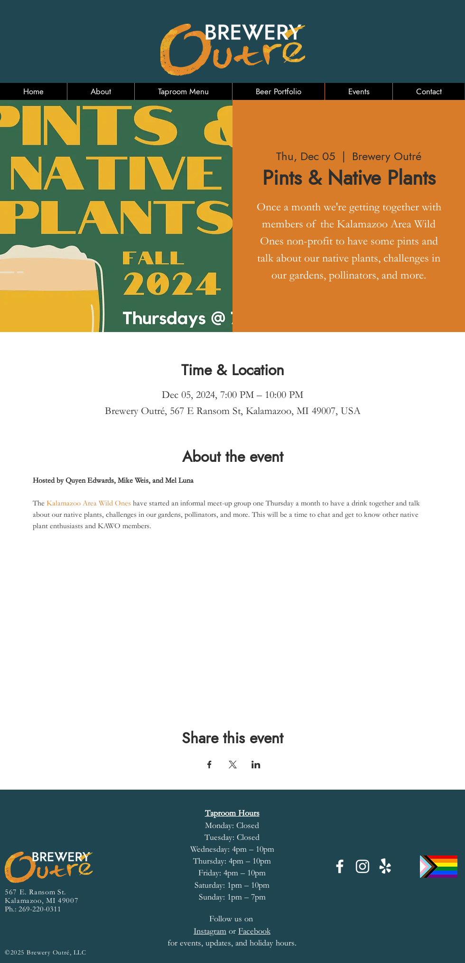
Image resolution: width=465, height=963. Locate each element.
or (216, 931)
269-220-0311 (40, 909)
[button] (100, 91)
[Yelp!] (385, 866)
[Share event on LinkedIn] (255, 764)
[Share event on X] (232, 764)
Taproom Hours (232, 813)
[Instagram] (362, 866)
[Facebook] (340, 866)
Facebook (254, 931)
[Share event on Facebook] (209, 764)
